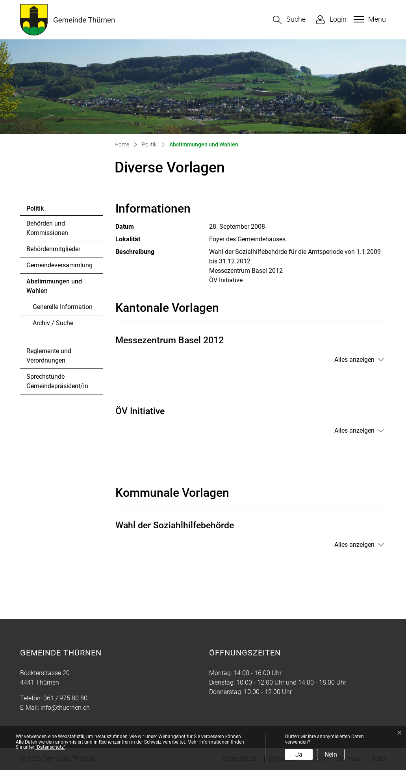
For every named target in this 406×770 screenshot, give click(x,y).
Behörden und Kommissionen (47, 228)
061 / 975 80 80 (65, 698)
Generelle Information (63, 307)
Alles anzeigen (354, 359)
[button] (289, 19)
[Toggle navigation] (369, 19)
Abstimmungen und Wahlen (54, 288)
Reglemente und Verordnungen (48, 355)
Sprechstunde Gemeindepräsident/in (57, 381)
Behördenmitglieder (53, 249)
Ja (298, 754)
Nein (330, 754)
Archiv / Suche (53, 323)
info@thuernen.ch (65, 707)
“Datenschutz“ (50, 747)
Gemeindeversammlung (59, 265)
